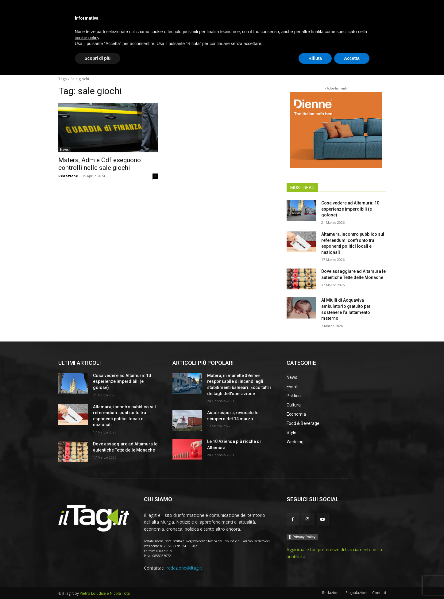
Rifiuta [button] (315, 582)
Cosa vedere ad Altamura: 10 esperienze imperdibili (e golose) (350, 208)
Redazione (68, 176)
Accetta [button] (352, 582)
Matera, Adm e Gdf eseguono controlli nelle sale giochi (99, 163)
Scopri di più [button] (98, 582)
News (64, 149)
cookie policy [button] (87, 561)
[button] (378, 62)
